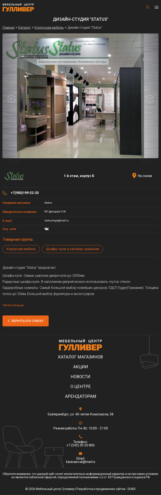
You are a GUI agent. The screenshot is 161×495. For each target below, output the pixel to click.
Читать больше (13, 305)
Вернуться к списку (27, 321)
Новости (80, 376)
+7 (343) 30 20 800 (80, 445)
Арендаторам (80, 396)
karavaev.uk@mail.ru (80, 462)
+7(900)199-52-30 (25, 193)
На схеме (145, 176)
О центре (80, 386)
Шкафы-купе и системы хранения (72, 249)
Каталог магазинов (80, 357)
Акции (80, 366)
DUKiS (132, 489)
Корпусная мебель (21, 249)
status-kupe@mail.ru (56, 220)
